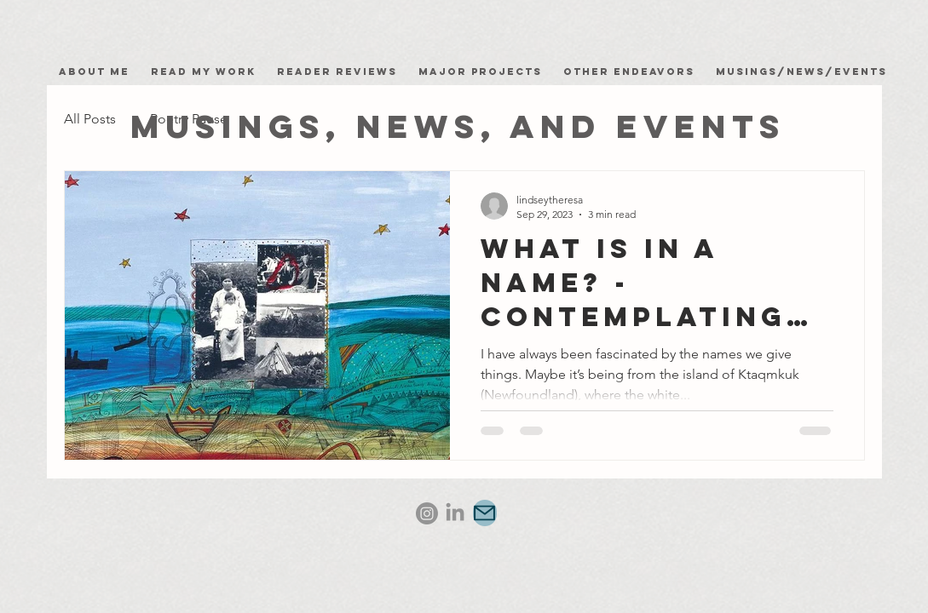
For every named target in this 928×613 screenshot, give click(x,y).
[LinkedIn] (455, 513)
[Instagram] (427, 513)
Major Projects (480, 71)
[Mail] (485, 513)
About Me (98, 71)
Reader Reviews (337, 71)
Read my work (207, 71)
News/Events (837, 71)
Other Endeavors (629, 71)
